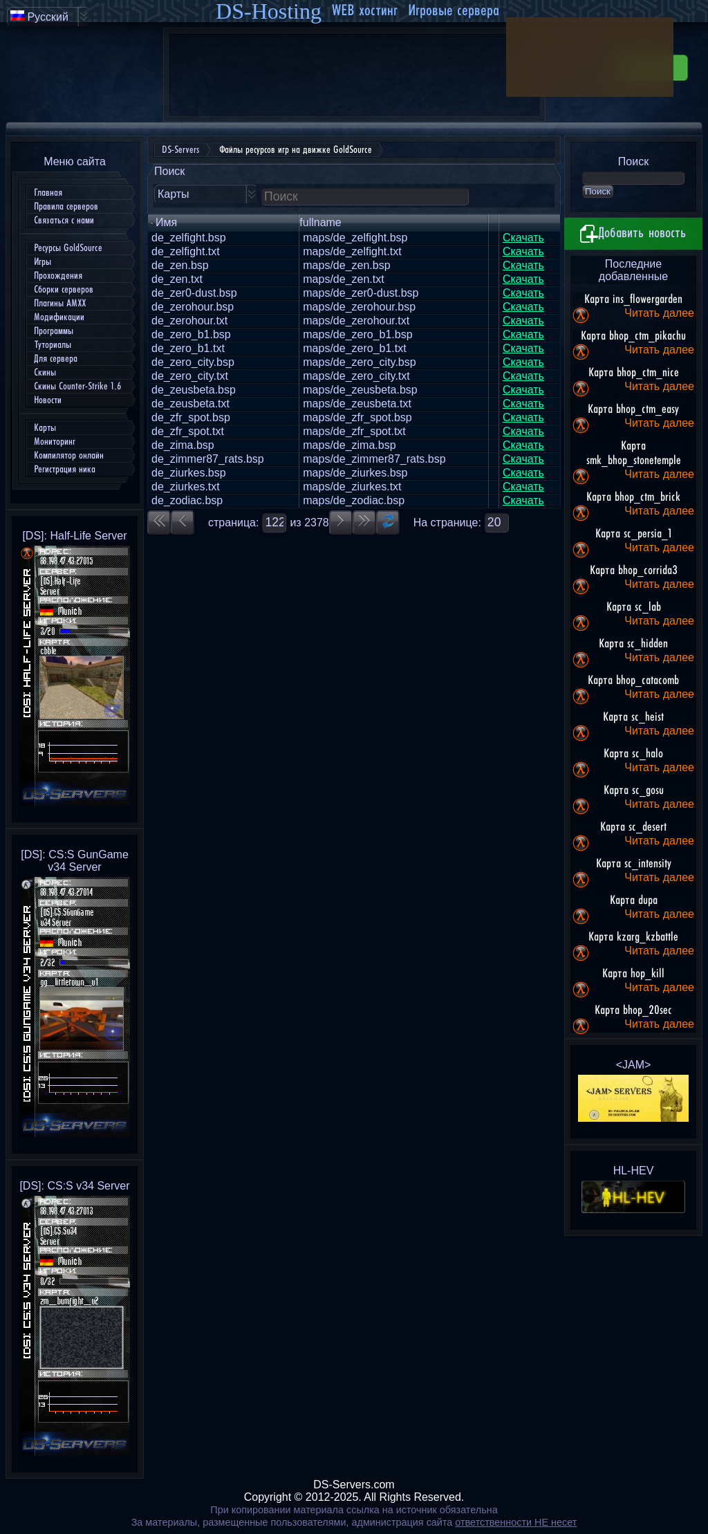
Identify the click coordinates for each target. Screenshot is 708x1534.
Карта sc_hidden (633, 644)
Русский (39, 16)
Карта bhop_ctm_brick (633, 497)
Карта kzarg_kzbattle (633, 937)
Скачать (523, 237)
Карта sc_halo (633, 754)
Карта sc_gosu (634, 790)
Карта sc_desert (633, 827)
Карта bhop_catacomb (633, 680)
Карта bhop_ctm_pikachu (633, 336)
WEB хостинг (364, 11)
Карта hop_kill (633, 974)
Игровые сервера (453, 11)
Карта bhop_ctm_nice (633, 373)
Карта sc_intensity (633, 864)
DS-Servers (180, 150)
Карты (173, 194)
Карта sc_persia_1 (633, 534)
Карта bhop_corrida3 (634, 570)
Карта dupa (634, 900)
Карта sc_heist (633, 717)
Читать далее (659, 313)
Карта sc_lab (633, 607)
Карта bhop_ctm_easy (633, 409)
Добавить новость (633, 234)
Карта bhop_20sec (633, 1010)
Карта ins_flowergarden (633, 299)
